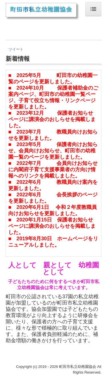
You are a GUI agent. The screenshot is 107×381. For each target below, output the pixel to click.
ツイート (16, 49)
